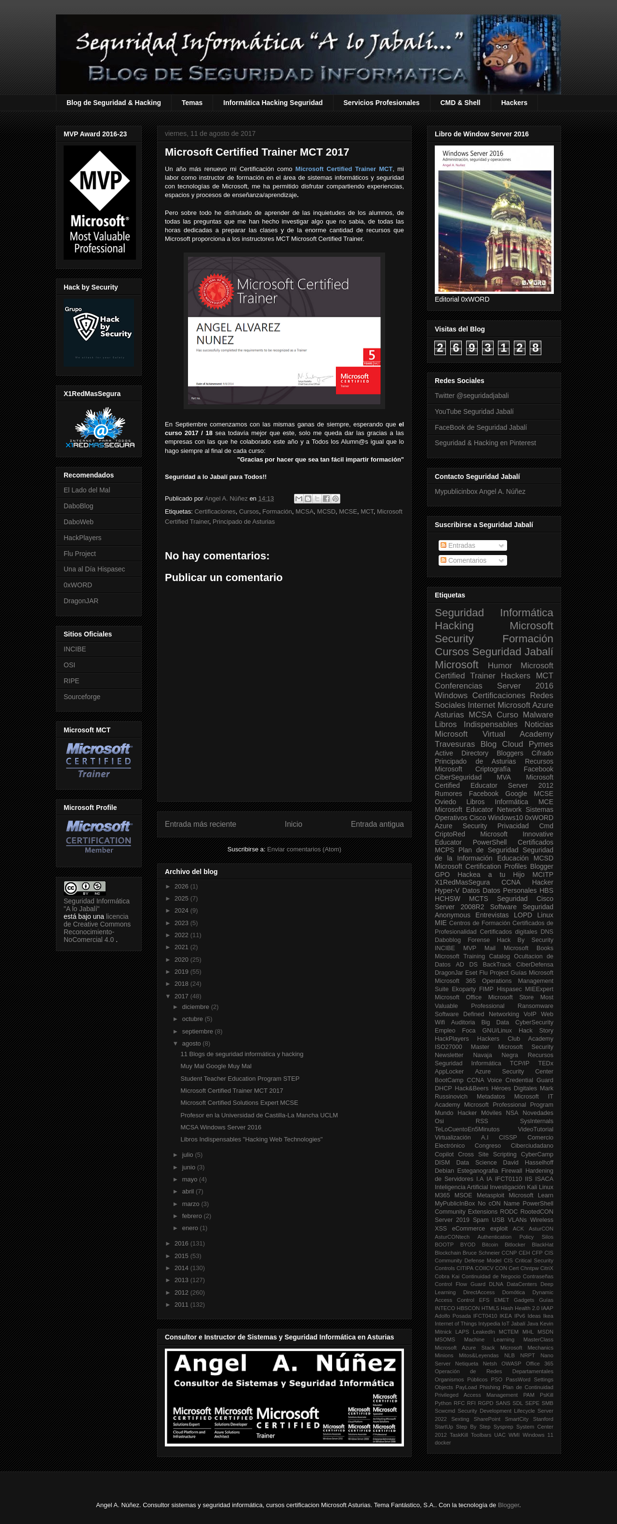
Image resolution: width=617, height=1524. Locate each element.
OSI (69, 665)
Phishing (490, 1387)
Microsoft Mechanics (526, 1348)
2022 (182, 935)
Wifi (440, 1022)
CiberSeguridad (458, 777)
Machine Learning (489, 1339)
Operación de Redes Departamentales (494, 1371)
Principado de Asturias (244, 521)
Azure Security (461, 826)
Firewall (511, 1170)
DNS (546, 931)
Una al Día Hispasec (94, 569)
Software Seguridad (521, 907)
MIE (441, 923)
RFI (471, 1403)
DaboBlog (79, 506)
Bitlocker (515, 1244)
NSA (512, 1113)
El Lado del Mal (87, 490)
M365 (442, 1195)
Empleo (445, 1030)
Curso (507, 714)
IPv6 (519, 1316)
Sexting (460, 1419)
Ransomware (535, 1006)
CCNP (509, 1253)
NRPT (527, 1355)
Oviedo (445, 802)
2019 (182, 971)
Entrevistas (492, 915)
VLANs (517, 1220)
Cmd (546, 826)
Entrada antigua (377, 824)
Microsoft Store (511, 997)
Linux (545, 915)
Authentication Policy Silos (515, 1237)
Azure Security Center (514, 1071)
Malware (538, 714)
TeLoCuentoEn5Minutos (467, 1129)
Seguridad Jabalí (512, 652)
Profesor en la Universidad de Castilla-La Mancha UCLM (259, 1115)
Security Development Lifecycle (496, 1411)
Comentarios (463, 560)
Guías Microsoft (531, 972)
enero (191, 1228)
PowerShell (490, 842)
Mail (490, 948)
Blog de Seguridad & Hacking (114, 102)
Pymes (541, 744)
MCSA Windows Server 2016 (220, 1127)
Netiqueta (466, 1363)
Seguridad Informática (494, 613)
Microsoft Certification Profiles (481, 866)
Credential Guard (529, 1080)
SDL (517, 1403)
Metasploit (490, 1195)
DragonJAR (81, 601)
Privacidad (513, 826)
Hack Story (536, 1030)
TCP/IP (520, 1063)
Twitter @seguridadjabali (472, 395)
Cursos (249, 511)
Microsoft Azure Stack (465, 1348)
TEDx (545, 1063)
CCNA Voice (484, 1080)
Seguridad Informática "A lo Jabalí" (97, 905)
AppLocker (449, 1071)
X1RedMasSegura (462, 882)
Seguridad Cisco (525, 898)
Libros (475, 802)
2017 (182, 996)
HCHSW (447, 898)
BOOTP (444, 1244)
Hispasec (509, 989)
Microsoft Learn (531, 1195)
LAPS (462, 1332)
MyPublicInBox (455, 1203)
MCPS (444, 850)
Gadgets (524, 1300)
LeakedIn (484, 1332)
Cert (514, 1268)
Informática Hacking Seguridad (272, 102)
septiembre (198, 1031)
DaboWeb (79, 522)
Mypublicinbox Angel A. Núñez (480, 491)
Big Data (495, 1022)
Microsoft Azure (525, 705)
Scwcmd (445, 1411)
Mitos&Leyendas (479, 1355)
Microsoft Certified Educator (494, 781)
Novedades (538, 1113)
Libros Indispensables (476, 724)
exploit (499, 1228)
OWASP (511, 1363)
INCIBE (75, 649)
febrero (193, 1215)
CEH (524, 1253)
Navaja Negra (495, 1055)
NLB (509, 1355)
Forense (479, 940)
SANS (503, 1403)
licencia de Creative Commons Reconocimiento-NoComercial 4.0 (97, 928)
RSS (482, 1121)
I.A (479, 1179)
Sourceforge (82, 697)
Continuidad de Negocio (491, 1276)
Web (547, 1014)
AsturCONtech (452, 1237)
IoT (506, 1323)
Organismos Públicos (461, 1379)
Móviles (491, 1113)
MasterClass (538, 1339)
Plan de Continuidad (528, 1387)
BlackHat (542, 1244)
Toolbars (481, 1435)
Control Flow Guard (460, 1284)
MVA (504, 777)
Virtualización (453, 1137)
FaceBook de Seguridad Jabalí (481, 427)
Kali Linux (540, 1187)
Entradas (458, 545)
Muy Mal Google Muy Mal (215, 1066)
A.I (484, 1137)
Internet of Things (456, 1323)
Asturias (449, 714)
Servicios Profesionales (382, 102)
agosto (192, 1043)
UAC (500, 1435)
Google (516, 793)
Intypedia (489, 1323)
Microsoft (457, 665)
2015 (182, 1255)
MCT (367, 511)
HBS (546, 890)
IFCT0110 (508, 1179)
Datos (471, 890)
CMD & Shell (461, 102)
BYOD (468, 1244)
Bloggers (509, 753)
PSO (497, 1379)
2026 (182, 886)
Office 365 (539, 1363)
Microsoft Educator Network (478, 809)
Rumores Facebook (466, 793)
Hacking (454, 626)
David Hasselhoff (528, 1162)
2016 (182, 1243)
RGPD (485, 1403)
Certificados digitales (508, 931)
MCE (545, 802)
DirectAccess (479, 1292)
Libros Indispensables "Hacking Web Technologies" (251, 1139)
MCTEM (509, 1332)
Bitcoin (490, 1244)
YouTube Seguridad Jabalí (474, 411)
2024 (182, 910)
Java (532, 1323)
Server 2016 (525, 685)
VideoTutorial (535, 1129)
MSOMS (445, 1339)
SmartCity (516, 1419)
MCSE (348, 511)
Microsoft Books (528, 948)
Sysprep (503, 1427)
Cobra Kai (447, 1276)
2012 (182, 1292)
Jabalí (518, 1323)
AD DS (467, 964)
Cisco (477, 818)
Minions (444, 1355)
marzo (191, 1203)
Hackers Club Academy (515, 1038)
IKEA (506, 1316)
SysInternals (536, 1121)
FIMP (486, 989)
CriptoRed (450, 834)
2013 (182, 1280)
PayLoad (466, 1387)
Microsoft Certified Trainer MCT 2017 (231, 1090)
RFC (459, 1403)
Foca (469, 1030)
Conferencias (459, 685)
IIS (528, 1179)
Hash (507, 1308)
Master (480, 1047)
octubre (193, 1018)
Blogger (541, 866)
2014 (182, 1268)
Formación (277, 511)
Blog (489, 744)
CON (501, 1268)
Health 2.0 (527, 1308)
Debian (444, 1170)
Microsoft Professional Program (508, 1104)
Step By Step (473, 1427)
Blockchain (448, 1253)
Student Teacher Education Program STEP (239, 1078)
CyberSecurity (534, 1022)
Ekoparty (464, 989)
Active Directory (461, 753)
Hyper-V (447, 890)
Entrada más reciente (200, 824)
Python (443, 1403)
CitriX (546, 1268)
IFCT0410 (485, 1316)
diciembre (196, 1006)
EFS (484, 1300)
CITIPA (464, 1268)
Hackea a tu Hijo (490, 874)
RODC (509, 1211)
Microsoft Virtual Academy (494, 734)
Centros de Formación (479, 923)
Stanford (543, 1419)
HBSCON (468, 1308)
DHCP (443, 1088)
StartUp (444, 1427)
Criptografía (492, 769)
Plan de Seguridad (488, 850)
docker (443, 1442)
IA (489, 1179)
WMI (514, 1435)
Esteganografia (477, 1170)
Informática (511, 802)
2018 (182, 983)
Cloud (512, 744)
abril (189, 1191)
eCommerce (468, 1228)
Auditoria (463, 1022)
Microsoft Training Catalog (472, 956)
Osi (439, 1121)
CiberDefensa (534, 964)
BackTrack (497, 964)
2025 (182, 898)
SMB (547, 1403)
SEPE (532, 1403)
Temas (192, 102)
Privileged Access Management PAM (485, 1395)
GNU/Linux (497, 1030)
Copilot (444, 1154)
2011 (182, 1304)
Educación (512, 858)
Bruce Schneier (481, 1253)
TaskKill (459, 1435)
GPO (442, 874)
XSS (441, 1228)
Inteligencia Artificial (461, 1187)
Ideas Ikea (540, 1316)
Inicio (293, 824)
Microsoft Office (458, 997)
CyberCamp (537, 1154)
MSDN (545, 1332)
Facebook (538, 769)
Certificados (535, 842)
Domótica (513, 1292)
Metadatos (491, 1096)
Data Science (476, 1162)
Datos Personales (510, 890)
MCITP (542, 874)
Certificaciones (214, 511)
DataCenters (522, 1284)
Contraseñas (538, 1276)
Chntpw (530, 1268)
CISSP (508, 1137)
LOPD (523, 915)
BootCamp (449, 1080)
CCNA (511, 882)
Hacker (542, 882)
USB (498, 1220)
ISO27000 (448, 1047)
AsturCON (541, 1229)
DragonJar (449, 972)
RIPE (72, 681)
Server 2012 (530, 785)
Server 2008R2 (459, 907)
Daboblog (448, 940)
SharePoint (487, 1419)
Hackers (514, 102)
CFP (537, 1253)
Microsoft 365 (455, 981)
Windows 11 (538, 1435)
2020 (182, 959)
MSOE (463, 1195)
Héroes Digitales (514, 1088)
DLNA (496, 1284)
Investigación (507, 1187)
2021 (182, 947)
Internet (481, 705)
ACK (518, 1229)
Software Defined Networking (477, 1014)
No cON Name (499, 1203)
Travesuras (455, 744)
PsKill (546, 1395)
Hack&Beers (472, 1088)
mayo (190, 1179)
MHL (528, 1332)
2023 (182, 923)
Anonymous (452, 915)
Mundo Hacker (456, 1113)
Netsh (490, 1363)
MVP (469, 948)
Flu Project (80, 553)
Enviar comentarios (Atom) (304, 849)
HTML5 (490, 1308)
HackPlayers (83, 538)
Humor (500, 665)
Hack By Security (525, 940)
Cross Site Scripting (487, 1154)
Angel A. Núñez (226, 498)
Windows (451, 695)
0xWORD (78, 585)
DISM (442, 1162)
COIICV (484, 1268)
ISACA (544, 1179)
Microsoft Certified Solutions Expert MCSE (239, 1102)
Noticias (538, 724)
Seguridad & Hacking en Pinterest (485, 443)
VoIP (530, 1014)
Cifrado (542, 753)
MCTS (478, 898)
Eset (471, 972)
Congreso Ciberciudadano (514, 1145)
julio (188, 1154)
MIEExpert (539, 989)
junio (189, 1167)
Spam (481, 1220)
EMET (501, 1300)
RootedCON (536, 1211)
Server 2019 (452, 1220)
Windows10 (505, 818)
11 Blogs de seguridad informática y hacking (241, 1054)
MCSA (304, 511)
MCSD (326, 511)
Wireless (541, 1220)
